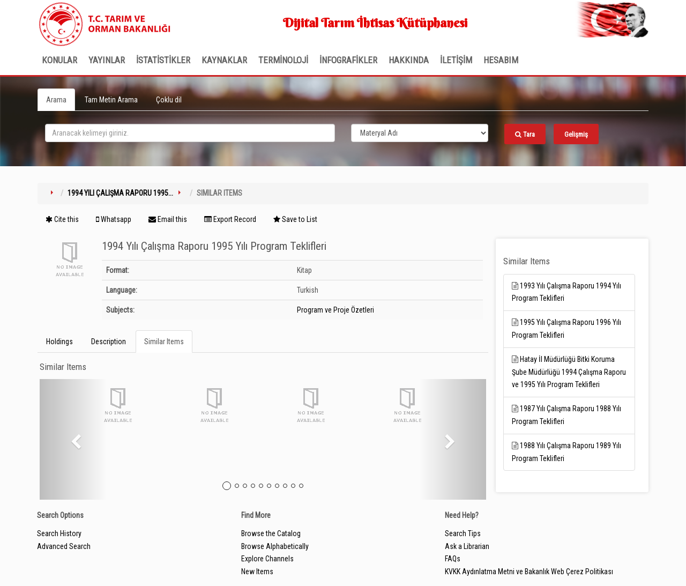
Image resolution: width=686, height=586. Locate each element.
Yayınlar (106, 60)
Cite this (62, 219)
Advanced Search (64, 546)
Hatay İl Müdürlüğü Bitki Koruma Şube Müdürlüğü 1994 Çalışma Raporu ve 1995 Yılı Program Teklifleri (569, 372)
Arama (56, 99)
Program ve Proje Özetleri (335, 310)
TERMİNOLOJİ (283, 60)
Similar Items (164, 341)
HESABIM (500, 60)
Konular (59, 60)
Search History (59, 533)
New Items (257, 571)
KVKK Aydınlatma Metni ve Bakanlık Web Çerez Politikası (529, 571)
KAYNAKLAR (224, 60)
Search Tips (463, 533)
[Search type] (419, 133)
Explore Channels (267, 558)
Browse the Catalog (271, 533)
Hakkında (409, 60)
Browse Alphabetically (275, 546)
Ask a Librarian (467, 546)
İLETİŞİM (456, 60)
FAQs (452, 558)
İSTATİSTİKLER (163, 60)
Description (108, 341)
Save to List (295, 219)
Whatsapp (113, 219)
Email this (167, 219)
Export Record (230, 219)
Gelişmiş (576, 134)
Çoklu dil (169, 99)
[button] (73, 439)
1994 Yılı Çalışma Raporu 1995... (120, 193)
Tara (525, 134)
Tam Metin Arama (111, 99)
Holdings (59, 341)
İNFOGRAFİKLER (348, 60)
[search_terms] (190, 133)
